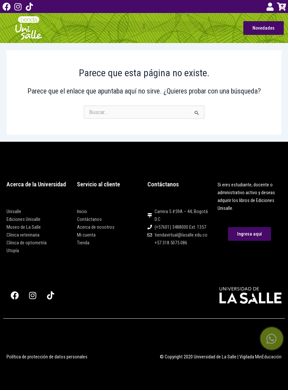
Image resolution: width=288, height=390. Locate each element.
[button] (144, 26)
